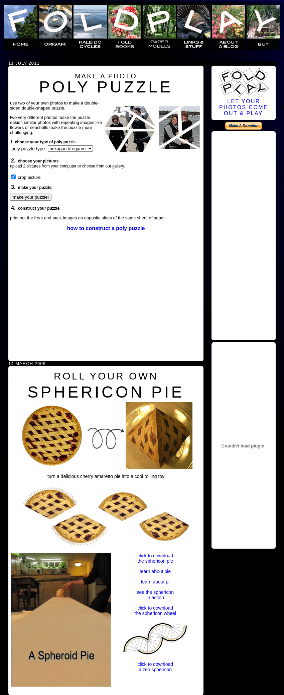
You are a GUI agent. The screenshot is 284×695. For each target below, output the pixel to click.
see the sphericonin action (155, 594)
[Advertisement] (243, 234)
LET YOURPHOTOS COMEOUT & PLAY (243, 107)
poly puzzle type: (28, 148)
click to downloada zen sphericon (155, 667)
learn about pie (155, 571)
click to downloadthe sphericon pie (155, 558)
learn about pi (155, 581)
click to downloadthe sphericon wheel (155, 610)
